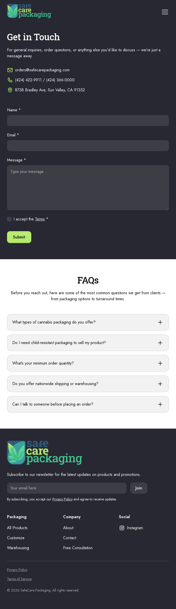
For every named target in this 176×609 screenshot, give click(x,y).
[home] (29, 12)
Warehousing (18, 548)
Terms (40, 219)
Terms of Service (19, 578)
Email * (13, 135)
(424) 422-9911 (28, 80)
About (68, 528)
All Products (17, 528)
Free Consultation (78, 548)
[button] (164, 12)
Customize (16, 538)
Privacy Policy (62, 499)
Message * (16, 160)
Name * (14, 110)
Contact (69, 538)
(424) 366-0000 (60, 80)
